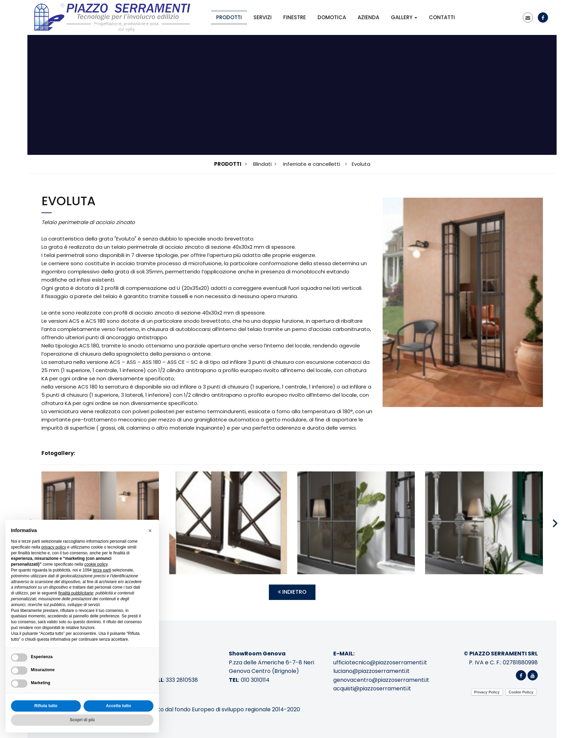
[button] (150, 530)
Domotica (332, 17)
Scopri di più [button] (82, 719)
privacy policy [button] (53, 547)
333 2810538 (182, 680)
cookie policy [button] (96, 564)
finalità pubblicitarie (75, 593)
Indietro (292, 592)
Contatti (442, 17)
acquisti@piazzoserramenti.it (372, 688)
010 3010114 (255, 680)
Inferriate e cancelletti (311, 164)
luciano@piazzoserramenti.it (371, 671)
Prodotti (229, 17)
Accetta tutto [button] (118, 705)
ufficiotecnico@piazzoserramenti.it (380, 662)
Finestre (294, 17)
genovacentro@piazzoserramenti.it (381, 680)
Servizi (262, 17)
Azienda (368, 17)
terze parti (102, 570)
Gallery (404, 17)
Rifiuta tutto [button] (45, 705)
